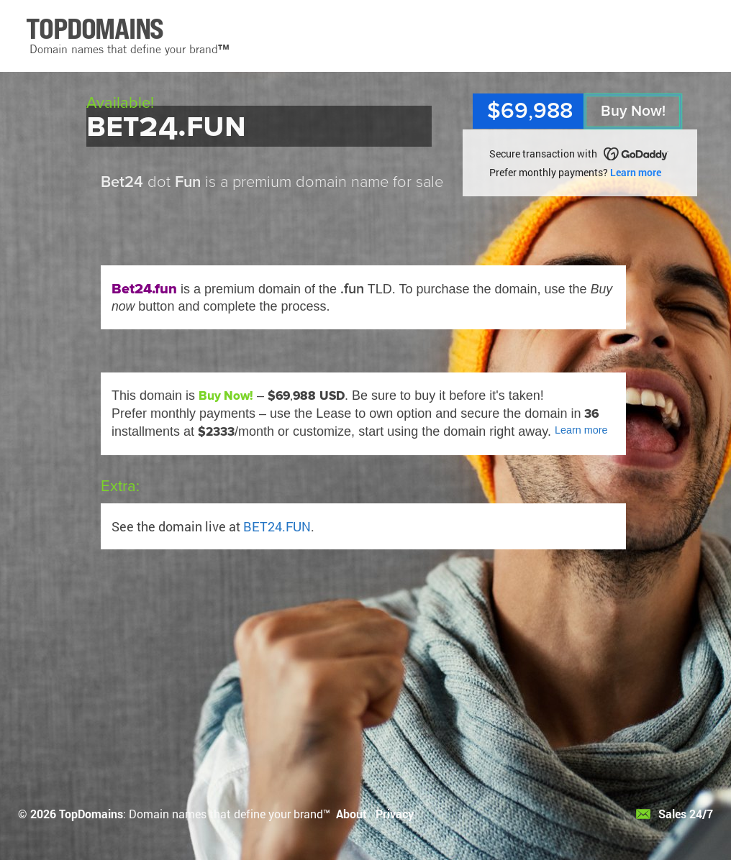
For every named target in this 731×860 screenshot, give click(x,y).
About (351, 813)
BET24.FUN (277, 526)
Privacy (395, 813)
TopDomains (91, 813)
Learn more (635, 172)
